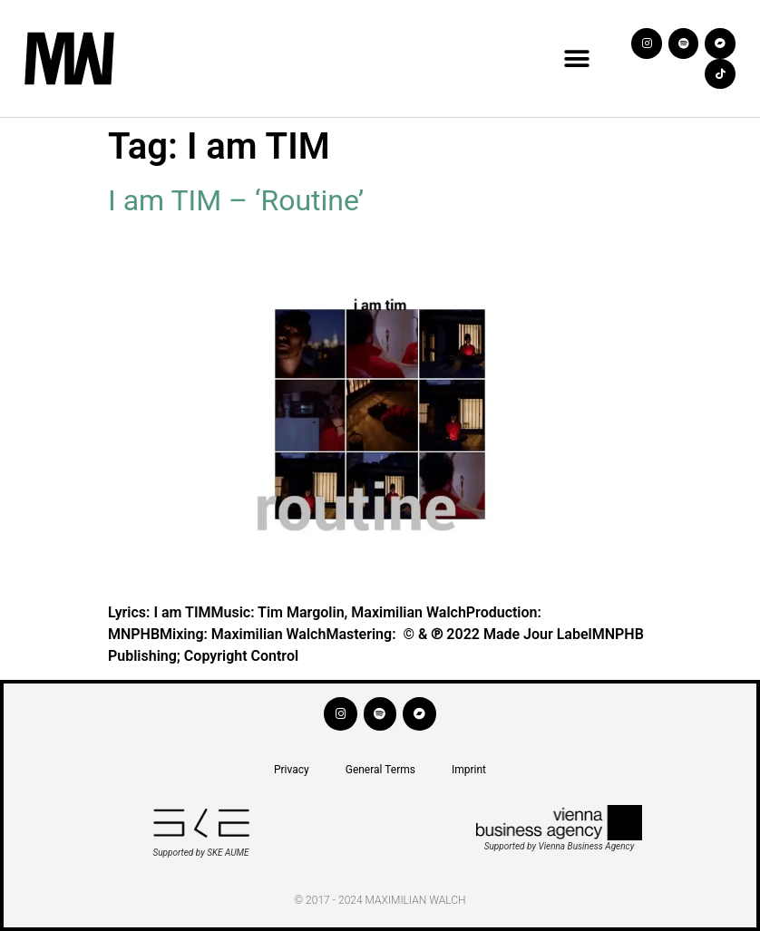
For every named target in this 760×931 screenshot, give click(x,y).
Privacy (291, 769)
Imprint (469, 769)
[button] (576, 58)
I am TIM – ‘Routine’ (236, 200)
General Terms (380, 769)
